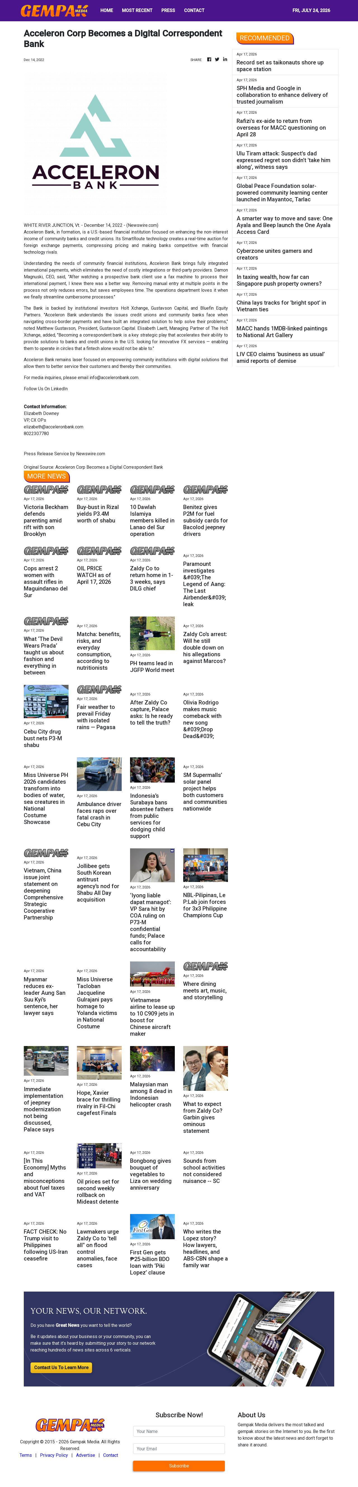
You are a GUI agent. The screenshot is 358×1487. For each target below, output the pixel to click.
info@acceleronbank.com (114, 377)
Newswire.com (142, 225)
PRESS (168, 10)
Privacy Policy (54, 1455)
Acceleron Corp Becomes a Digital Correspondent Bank (109, 467)
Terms (26, 1455)
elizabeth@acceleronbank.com (53, 426)
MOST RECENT (137, 10)
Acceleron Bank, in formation (52, 232)
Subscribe (179, 1466)
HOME (106, 10)
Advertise (85, 1455)
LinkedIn (59, 388)
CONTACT (194, 10)
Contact (110, 1455)
